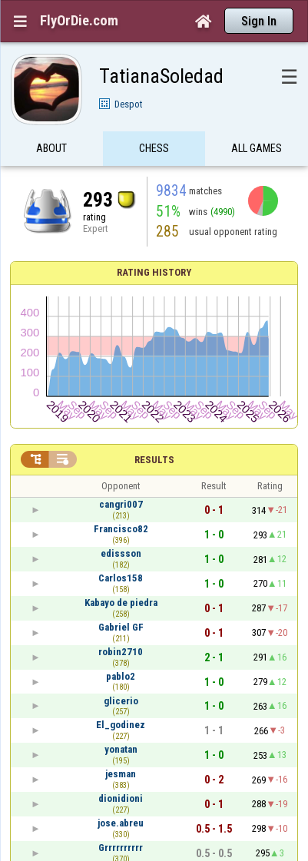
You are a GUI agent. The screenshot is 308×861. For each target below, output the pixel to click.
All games (256, 148)
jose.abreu (121, 823)
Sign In (259, 21)
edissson (121, 553)
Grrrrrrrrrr (120, 847)
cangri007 (121, 504)
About (51, 148)
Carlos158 (120, 578)
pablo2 (120, 676)
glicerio (121, 701)
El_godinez (120, 724)
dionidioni (120, 798)
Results (154, 459)
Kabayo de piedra (120, 602)
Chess (154, 148)
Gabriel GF (121, 627)
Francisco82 (121, 529)
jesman (120, 774)
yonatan (120, 749)
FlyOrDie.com (79, 20)
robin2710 (120, 651)
